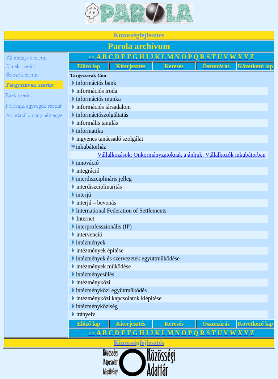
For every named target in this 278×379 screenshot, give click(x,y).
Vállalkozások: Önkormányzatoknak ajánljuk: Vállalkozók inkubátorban (181, 155)
